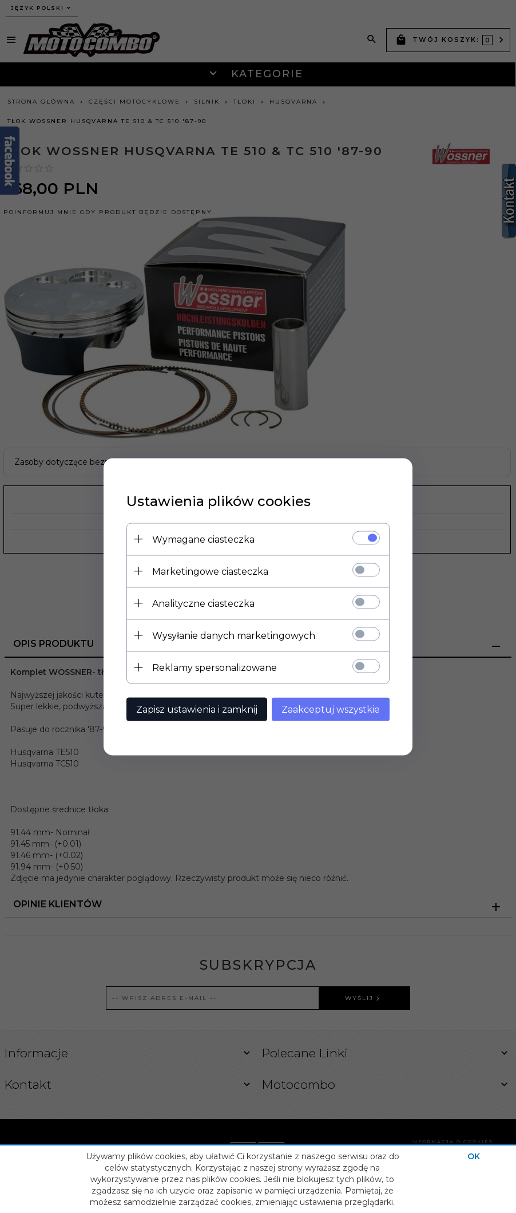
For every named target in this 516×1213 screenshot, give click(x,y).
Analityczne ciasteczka (203, 603)
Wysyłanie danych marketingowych (233, 635)
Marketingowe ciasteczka (210, 571)
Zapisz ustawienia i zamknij (196, 709)
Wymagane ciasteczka (203, 539)
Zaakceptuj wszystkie (330, 709)
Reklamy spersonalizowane (214, 667)
